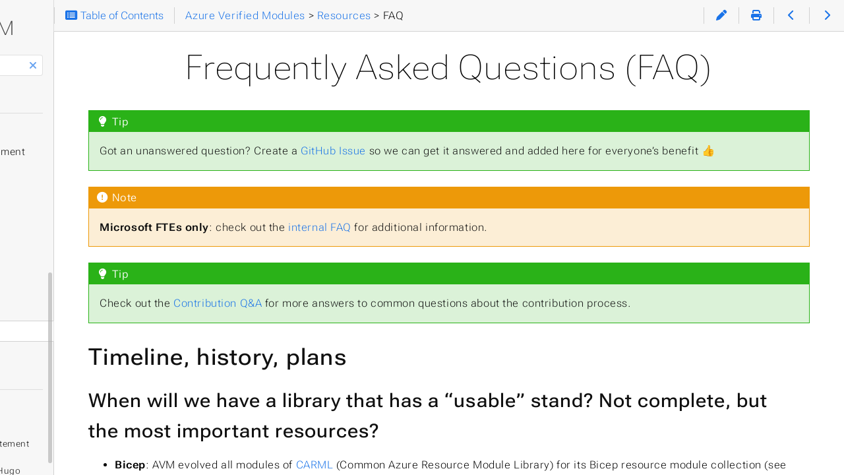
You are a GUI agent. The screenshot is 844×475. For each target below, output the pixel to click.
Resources (46, 265)
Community (55, 289)
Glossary (49, 331)
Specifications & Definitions (94, 186)
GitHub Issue (477, 150)
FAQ (37, 310)
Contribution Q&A (361, 320)
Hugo (135, 450)
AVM (120, 28)
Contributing (51, 238)
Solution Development (81, 152)
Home (39, 100)
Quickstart (53, 131)
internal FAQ (463, 244)
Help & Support (59, 212)
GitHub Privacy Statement (101, 423)
